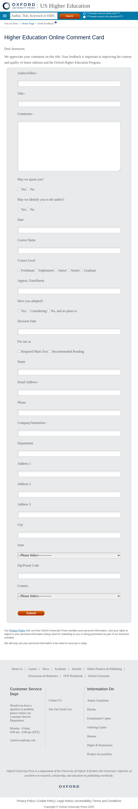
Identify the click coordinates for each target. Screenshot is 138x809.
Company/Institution (31, 423)
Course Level (26, 260)
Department (25, 443)
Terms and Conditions (107, 801)
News (45, 669)
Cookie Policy (46, 801)
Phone (21, 402)
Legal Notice (65, 801)
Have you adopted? (30, 301)
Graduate (90, 270)
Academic (60, 669)
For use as (24, 341)
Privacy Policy (17, 630)
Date (20, 219)
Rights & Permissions (99, 745)
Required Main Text (34, 351)
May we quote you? (30, 179)
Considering (38, 311)
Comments (24, 114)
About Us (17, 669)
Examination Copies (99, 718)
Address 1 (24, 463)
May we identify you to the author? (40, 199)
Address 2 (24, 484)
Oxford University (99, 676)
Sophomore (46, 270)
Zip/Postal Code (28, 565)
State (20, 545)
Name (21, 361)
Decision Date (26, 321)
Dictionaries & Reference (43, 676)
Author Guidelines (98, 700)
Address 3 (24, 504)
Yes (23, 189)
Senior (75, 270)
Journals (77, 669)
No (32, 189)
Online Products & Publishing (104, 669)
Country (22, 586)
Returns (91, 736)
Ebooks (91, 709)
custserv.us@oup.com (22, 740)
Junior (62, 270)
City (20, 524)
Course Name (26, 240)
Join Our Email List (60, 709)
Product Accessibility (99, 754)
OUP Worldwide (73, 676)
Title (20, 93)
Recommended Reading (68, 351)
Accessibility (83, 801)
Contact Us (55, 700)
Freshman (27, 270)
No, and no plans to (64, 311)
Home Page (28, 23)
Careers (32, 669)
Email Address (27, 382)
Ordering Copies (96, 727)
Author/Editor (26, 73)
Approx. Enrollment (30, 280)
